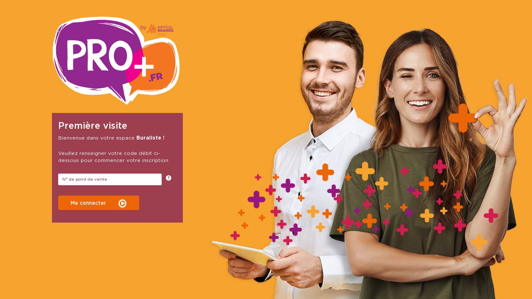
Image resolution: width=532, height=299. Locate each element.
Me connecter (88, 203)
